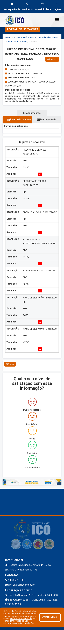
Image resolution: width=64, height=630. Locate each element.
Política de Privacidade (21, 618)
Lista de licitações (17, 41)
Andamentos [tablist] (31, 113)
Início (8, 37)
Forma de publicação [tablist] (19, 119)
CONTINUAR (49, 617)
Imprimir (52, 59)
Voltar (10, 364)
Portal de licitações (48, 37)
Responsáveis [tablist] (46, 119)
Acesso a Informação (25, 37)
